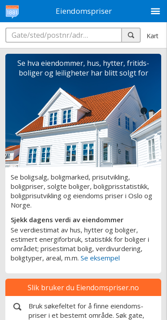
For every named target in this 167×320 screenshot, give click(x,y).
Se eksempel (100, 257)
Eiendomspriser (84, 11)
